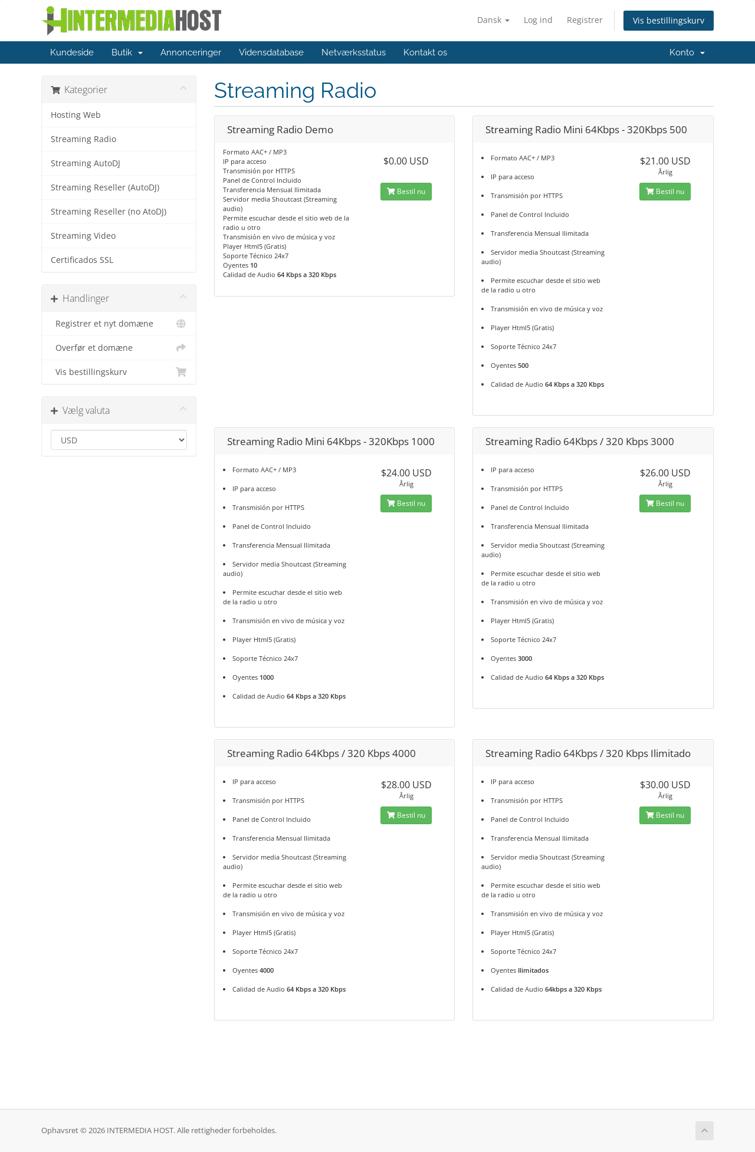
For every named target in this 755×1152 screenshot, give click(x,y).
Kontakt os (425, 52)
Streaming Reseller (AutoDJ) (105, 187)
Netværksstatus (353, 52)
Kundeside (72, 52)
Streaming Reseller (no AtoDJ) (108, 211)
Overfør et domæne (119, 348)
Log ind (538, 19)
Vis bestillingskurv (668, 20)
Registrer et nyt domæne (119, 324)
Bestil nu (406, 191)
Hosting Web (76, 115)
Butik (127, 52)
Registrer (585, 19)
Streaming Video (83, 236)
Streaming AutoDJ (85, 163)
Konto (687, 52)
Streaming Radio (83, 139)
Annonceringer (190, 52)
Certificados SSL (82, 260)
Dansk (493, 19)
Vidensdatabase (271, 52)
